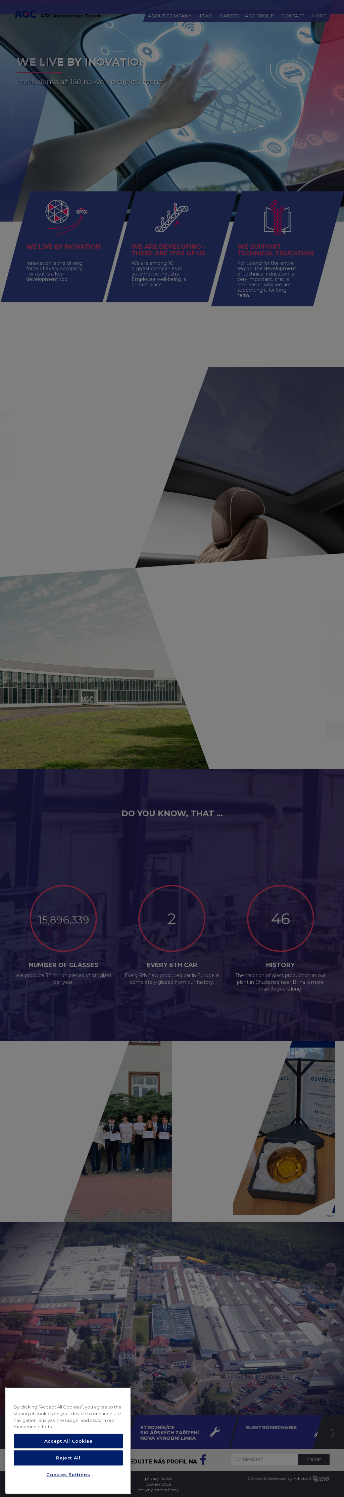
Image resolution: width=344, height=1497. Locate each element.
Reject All (68, 1464)
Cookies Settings (68, 1481)
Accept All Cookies (68, 1447)
